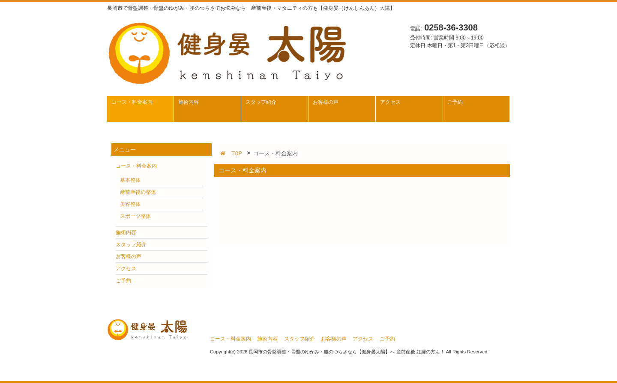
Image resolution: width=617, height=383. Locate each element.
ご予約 (123, 280)
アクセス (126, 268)
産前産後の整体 (138, 192)
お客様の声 (128, 256)
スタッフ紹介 (131, 244)
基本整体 (130, 180)
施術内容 (126, 232)
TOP (231, 153)
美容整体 (130, 204)
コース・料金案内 (136, 166)
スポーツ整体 (135, 216)
